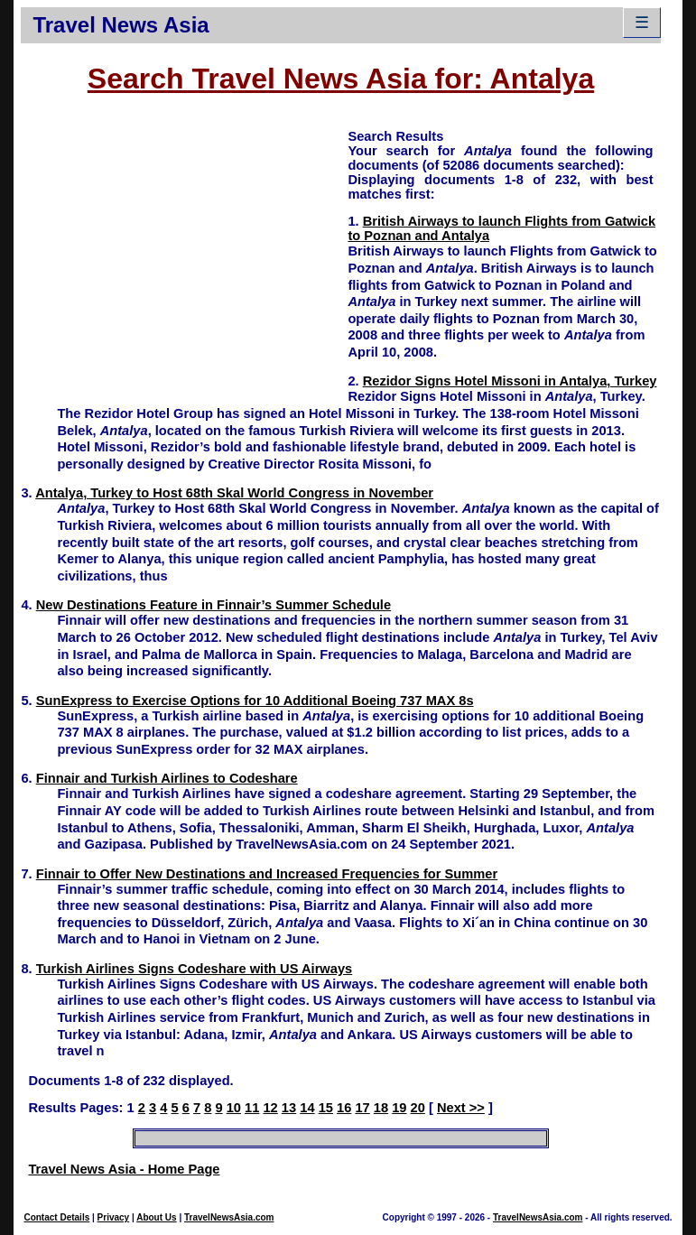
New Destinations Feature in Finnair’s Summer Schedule (213, 605)
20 (418, 1107)
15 (326, 1107)
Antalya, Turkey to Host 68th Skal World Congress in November (234, 493)
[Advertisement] (184, 253)
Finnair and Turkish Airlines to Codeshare (167, 778)
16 (344, 1107)
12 (270, 1107)
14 (307, 1107)
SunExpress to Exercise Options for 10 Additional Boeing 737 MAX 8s (255, 700)
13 (289, 1107)
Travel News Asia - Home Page (123, 1169)
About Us (156, 1217)
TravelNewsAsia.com (229, 1217)
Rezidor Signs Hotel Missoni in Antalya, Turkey (510, 381)
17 (362, 1107)
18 (381, 1107)
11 (252, 1107)
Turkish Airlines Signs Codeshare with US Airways (194, 968)
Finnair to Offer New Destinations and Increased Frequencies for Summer (266, 874)
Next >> (461, 1107)
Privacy (113, 1217)
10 (234, 1107)
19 (399, 1107)
